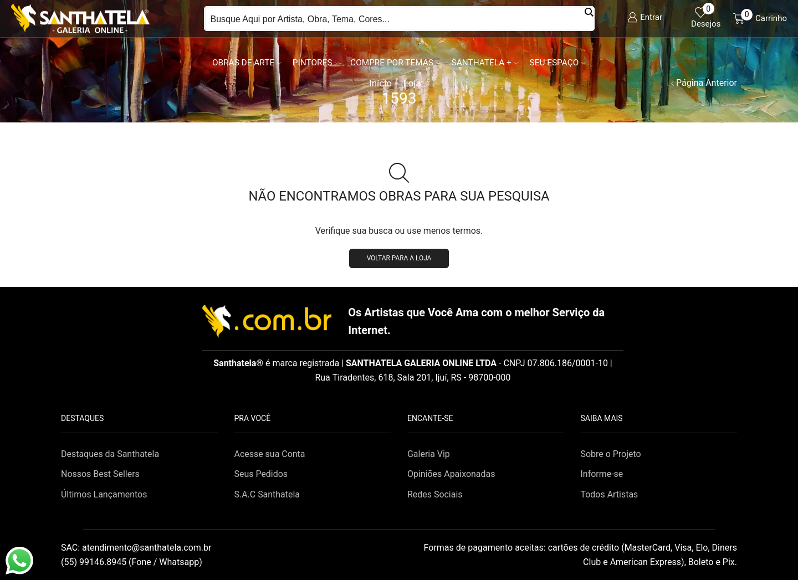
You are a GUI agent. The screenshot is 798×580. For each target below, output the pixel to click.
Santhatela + (485, 63)
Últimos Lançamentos (104, 494)
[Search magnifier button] (588, 12)
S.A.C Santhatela (267, 494)
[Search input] (394, 18)
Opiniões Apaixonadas (451, 474)
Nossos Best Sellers (100, 474)
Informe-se (602, 474)
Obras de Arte (247, 63)
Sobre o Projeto (611, 454)
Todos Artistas (609, 494)
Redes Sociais (435, 494)
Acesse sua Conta (269, 454)
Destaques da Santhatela (110, 454)
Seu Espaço (558, 63)
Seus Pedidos (261, 474)
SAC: (137, 547)
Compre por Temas (395, 63)
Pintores (316, 63)
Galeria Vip (428, 454)
